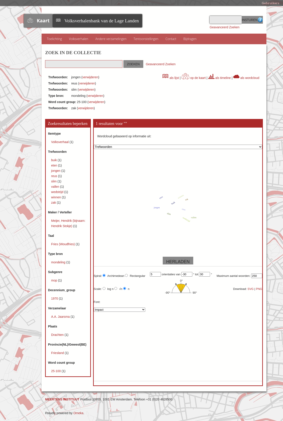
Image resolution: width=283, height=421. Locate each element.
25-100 (56, 371)
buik (54, 160)
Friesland (58, 353)
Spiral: (98, 275)
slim (54, 181)
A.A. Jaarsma (61, 316)
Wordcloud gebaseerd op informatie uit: (124, 136)
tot (196, 274)
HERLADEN (178, 261)
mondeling (58, 262)
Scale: (98, 289)
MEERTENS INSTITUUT (62, 399)
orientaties (168, 274)
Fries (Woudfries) (63, 244)
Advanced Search (260, 20)
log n (108, 289)
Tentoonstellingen (146, 39)
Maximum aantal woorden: (233, 275)
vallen (55, 186)
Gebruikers (270, 3)
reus (54, 176)
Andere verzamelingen (110, 39)
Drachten (58, 335)
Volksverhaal (60, 142)
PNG (259, 289)
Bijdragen (190, 39)
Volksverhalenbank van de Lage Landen (101, 20)
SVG (250, 289)
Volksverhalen (78, 39)
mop (54, 280)
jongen (56, 170)
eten (54, 165)
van (178, 274)
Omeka (78, 413)
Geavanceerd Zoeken (224, 27)
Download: (240, 289)
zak (54, 202)
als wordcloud (246, 78)
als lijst (171, 78)
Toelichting (54, 39)
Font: (97, 302)
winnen (56, 197)
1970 (55, 298)
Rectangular (135, 275)
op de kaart (194, 78)
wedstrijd (57, 192)
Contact (171, 39)
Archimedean (113, 275)
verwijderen (90, 77)
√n (118, 289)
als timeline (219, 78)
